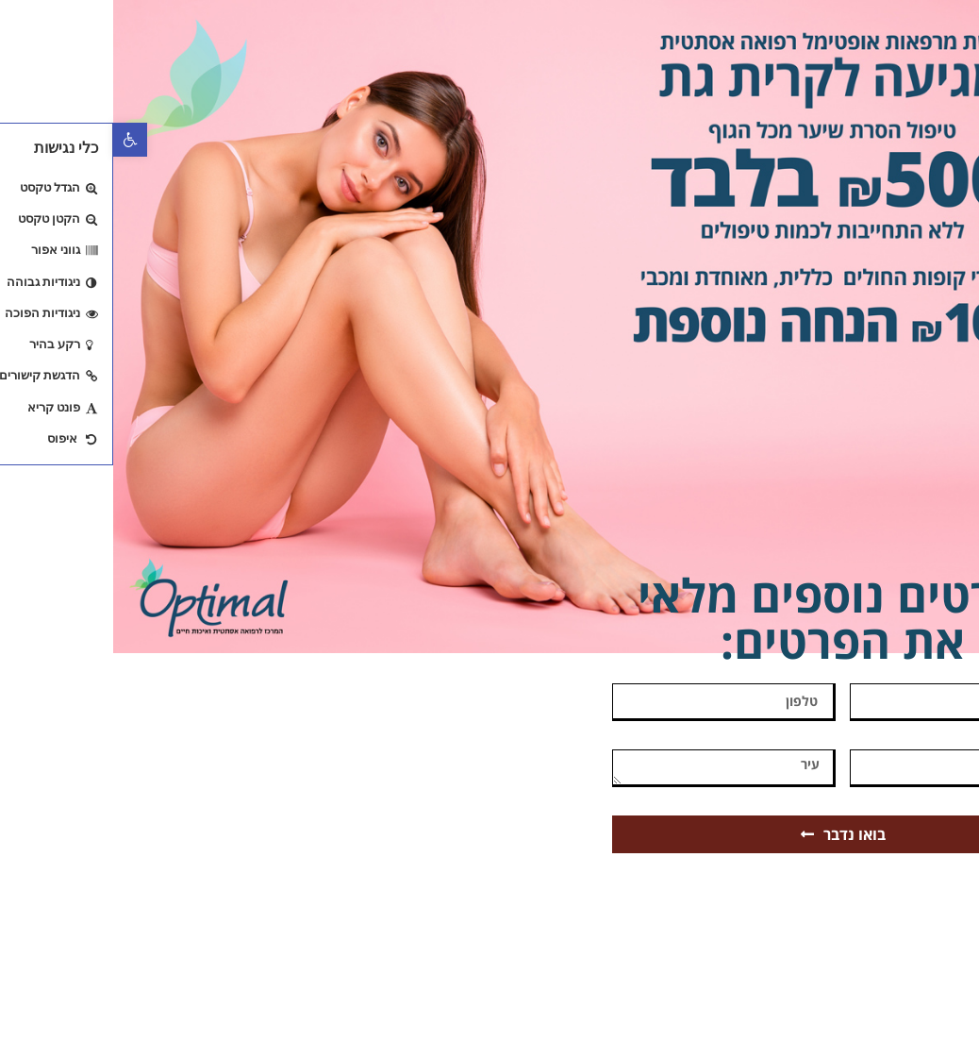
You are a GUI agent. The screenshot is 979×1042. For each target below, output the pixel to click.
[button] (17, 140)
